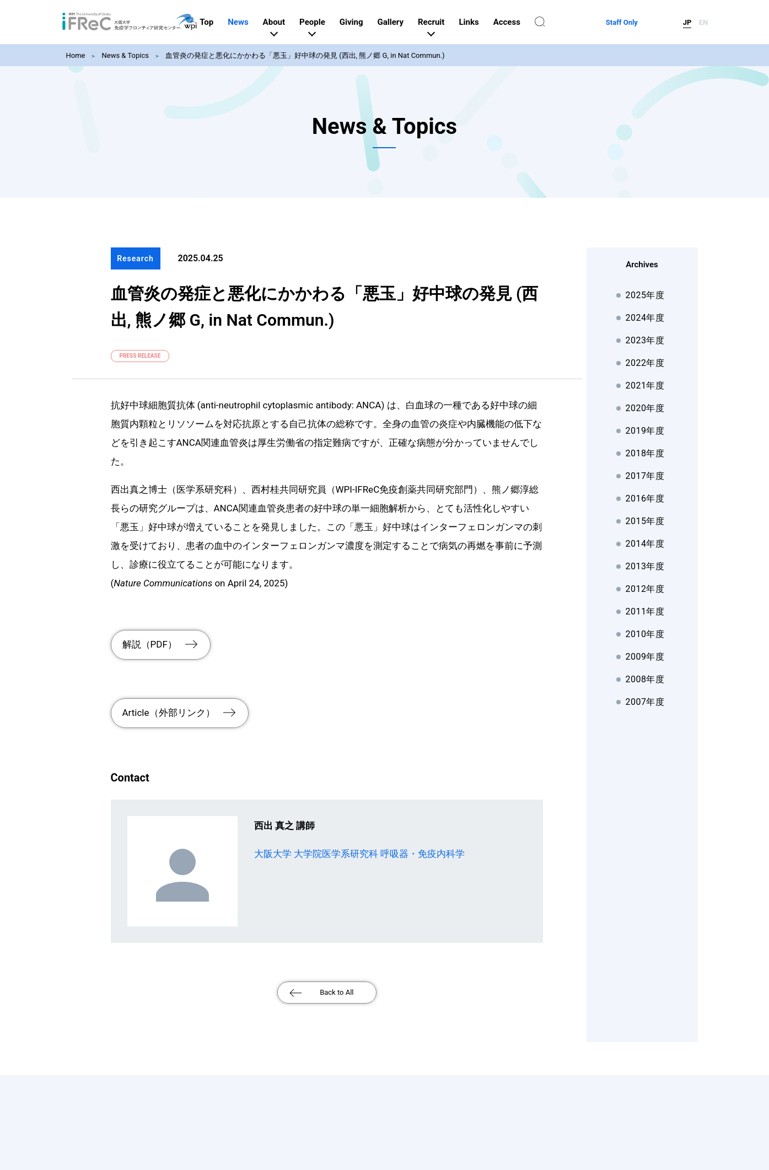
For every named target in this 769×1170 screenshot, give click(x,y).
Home (75, 55)
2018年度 (645, 453)
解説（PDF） (149, 640)
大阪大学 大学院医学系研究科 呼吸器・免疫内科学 (359, 838)
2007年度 (645, 702)
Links (525, 22)
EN (703, 22)
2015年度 (645, 521)
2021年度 (645, 385)
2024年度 (645, 317)
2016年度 (645, 498)
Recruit (487, 22)
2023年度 (645, 340)
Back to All (336, 977)
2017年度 (645, 476)
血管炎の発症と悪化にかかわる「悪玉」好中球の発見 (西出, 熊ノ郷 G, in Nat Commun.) (305, 55)
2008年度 (645, 679)
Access (563, 22)
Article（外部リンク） (168, 701)
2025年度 (645, 295)
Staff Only (650, 22)
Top (263, 22)
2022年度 (645, 363)
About (330, 22)
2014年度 (645, 543)
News (294, 22)
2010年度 (645, 634)
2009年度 (645, 656)
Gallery (446, 22)
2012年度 (645, 589)
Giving (408, 22)
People (368, 22)
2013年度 (645, 566)
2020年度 (645, 408)
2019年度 (645, 430)
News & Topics (124, 55)
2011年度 (645, 611)
